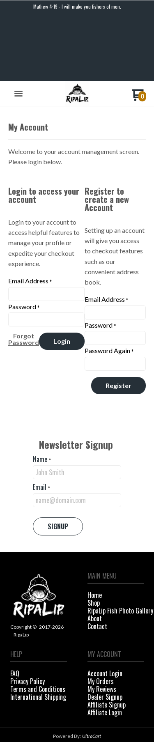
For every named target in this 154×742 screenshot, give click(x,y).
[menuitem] (115, 531)
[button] (18, 30)
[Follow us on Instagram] (84, 716)
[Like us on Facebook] (69, 716)
